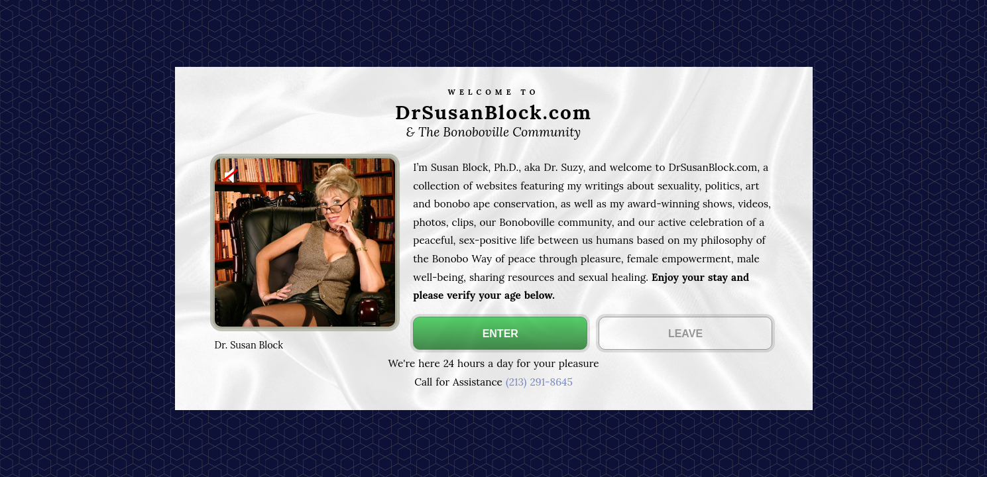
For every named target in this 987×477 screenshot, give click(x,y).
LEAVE (685, 333)
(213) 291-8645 (539, 382)
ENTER (500, 333)
